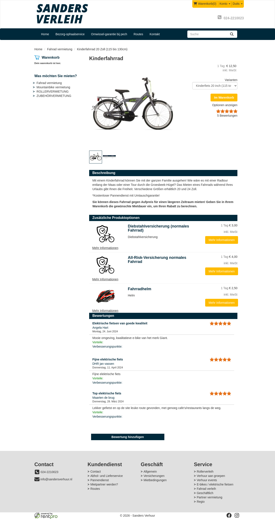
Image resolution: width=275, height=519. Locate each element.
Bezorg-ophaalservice (69, 34)
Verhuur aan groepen (211, 476)
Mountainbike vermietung (53, 87)
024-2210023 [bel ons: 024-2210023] (49, 472)
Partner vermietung (209, 497)
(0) (205, 4)
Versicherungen (154, 476)
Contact (95, 471)
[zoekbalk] (206, 34)
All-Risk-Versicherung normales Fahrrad (157, 259)
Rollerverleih (205, 471)
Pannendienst (99, 480)
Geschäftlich (205, 493)
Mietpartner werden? (104, 484)
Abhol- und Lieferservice (106, 476)
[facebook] (229, 515)
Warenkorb (51, 57)
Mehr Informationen (222, 240)
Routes (138, 34)
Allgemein (150, 471)
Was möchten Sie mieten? (55, 76)
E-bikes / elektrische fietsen (215, 484)
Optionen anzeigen (224, 105)
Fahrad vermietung (59, 49)
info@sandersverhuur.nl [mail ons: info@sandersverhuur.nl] (56, 479)
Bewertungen (227, 115)
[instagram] (237, 515)
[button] (93, 106)
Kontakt (155, 34)
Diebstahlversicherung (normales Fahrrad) (158, 228)
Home (45, 34)
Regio (201, 501)
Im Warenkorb (224, 97)
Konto (225, 3)
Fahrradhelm (139, 289)
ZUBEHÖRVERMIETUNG (54, 96)
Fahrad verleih (206, 488)
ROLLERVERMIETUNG (53, 91)
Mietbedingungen (155, 480)
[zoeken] (231, 34)
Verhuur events (207, 480)
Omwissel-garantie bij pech (109, 34)
